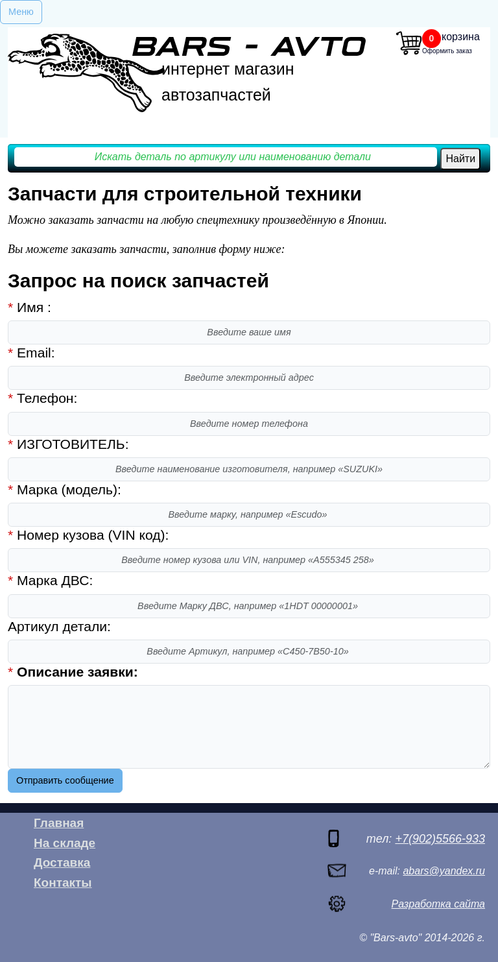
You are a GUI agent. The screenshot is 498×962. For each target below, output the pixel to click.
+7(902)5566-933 (440, 838)
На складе (64, 843)
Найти (460, 158)
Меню (21, 11)
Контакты (63, 882)
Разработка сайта (438, 903)
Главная (59, 823)
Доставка (62, 862)
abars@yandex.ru (444, 870)
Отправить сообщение (65, 780)
